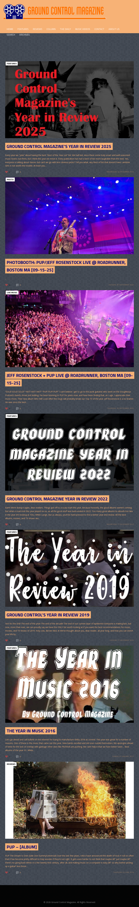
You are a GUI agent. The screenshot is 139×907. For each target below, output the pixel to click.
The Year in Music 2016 (31, 730)
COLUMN (51, 29)
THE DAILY (65, 29)
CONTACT (99, 29)
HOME (10, 29)
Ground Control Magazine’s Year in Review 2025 (59, 146)
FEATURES (23, 29)
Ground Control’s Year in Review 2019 (48, 614)
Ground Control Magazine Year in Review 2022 (57, 498)
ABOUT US (114, 29)
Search (11, 34)
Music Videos (82, 29)
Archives (24, 34)
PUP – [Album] (22, 846)
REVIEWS (37, 29)
